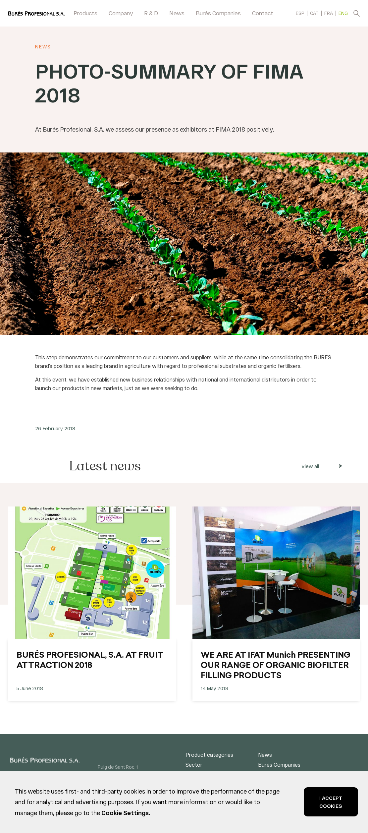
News (176, 13)
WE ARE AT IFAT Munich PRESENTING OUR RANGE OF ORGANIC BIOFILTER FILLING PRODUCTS (275, 666)
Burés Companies (218, 13)
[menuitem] (300, 13)
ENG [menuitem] (343, 13)
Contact (262, 13)
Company (121, 13)
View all (310, 466)
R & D (151, 13)
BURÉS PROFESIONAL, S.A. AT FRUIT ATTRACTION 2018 (90, 661)
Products (85, 13)
